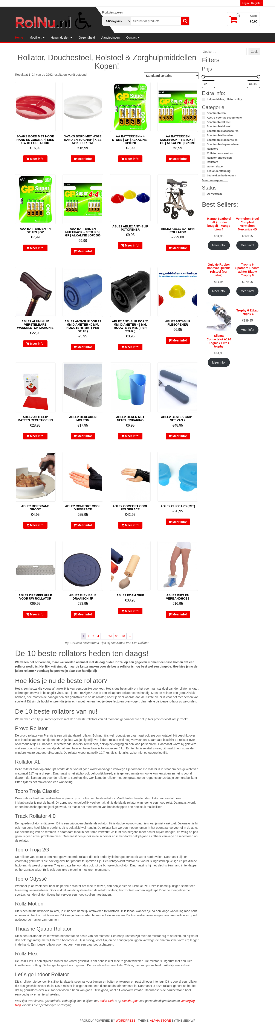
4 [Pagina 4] (98, 636)
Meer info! (37, 159)
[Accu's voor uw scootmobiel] (203, 117)
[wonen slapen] (203, 166)
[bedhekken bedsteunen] (203, 175)
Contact (132, 37)
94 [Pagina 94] (110, 636)
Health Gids (106, 1001)
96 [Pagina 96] (123, 636)
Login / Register (251, 3)
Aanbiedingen (110, 37)
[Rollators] (203, 148)
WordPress (126, 1020)
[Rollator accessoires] (203, 153)
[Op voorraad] (203, 193)
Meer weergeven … (215, 180)
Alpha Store (160, 1020)
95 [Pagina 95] (116, 636)
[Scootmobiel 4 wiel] (203, 126)
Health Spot (130, 1001)
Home (19, 37)
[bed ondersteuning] (203, 171)
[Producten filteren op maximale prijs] (253, 84)
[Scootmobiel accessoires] (203, 131)
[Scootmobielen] (203, 113)
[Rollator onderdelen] (203, 157)
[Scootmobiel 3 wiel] (203, 122)
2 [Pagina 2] (88, 636)
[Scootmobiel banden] (203, 135)
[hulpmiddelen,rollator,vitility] (203, 99)
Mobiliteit (36, 37)
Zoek (254, 51)
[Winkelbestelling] (171, 75)
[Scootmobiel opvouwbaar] (203, 144)
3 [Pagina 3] (93, 636)
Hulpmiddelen (61, 37)
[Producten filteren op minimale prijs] (208, 84)
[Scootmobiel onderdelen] (203, 139)
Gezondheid (87, 37)
